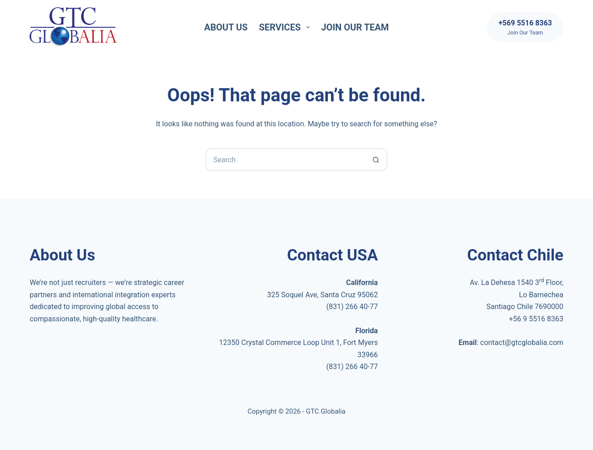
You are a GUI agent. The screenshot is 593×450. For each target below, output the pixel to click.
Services (286, 27)
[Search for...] (285, 159)
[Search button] (376, 159)
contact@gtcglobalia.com (521, 342)
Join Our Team (355, 27)
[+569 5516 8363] (525, 27)
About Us (226, 27)
